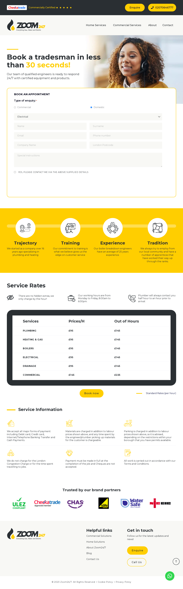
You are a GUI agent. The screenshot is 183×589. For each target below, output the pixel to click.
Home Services (96, 25)
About (152, 25)
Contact (167, 25)
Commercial (24, 107)
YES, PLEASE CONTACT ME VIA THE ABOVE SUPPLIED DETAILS (53, 172)
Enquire (135, 7)
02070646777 (162, 7)
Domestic (99, 107)
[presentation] (35, 181)
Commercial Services (128, 25)
